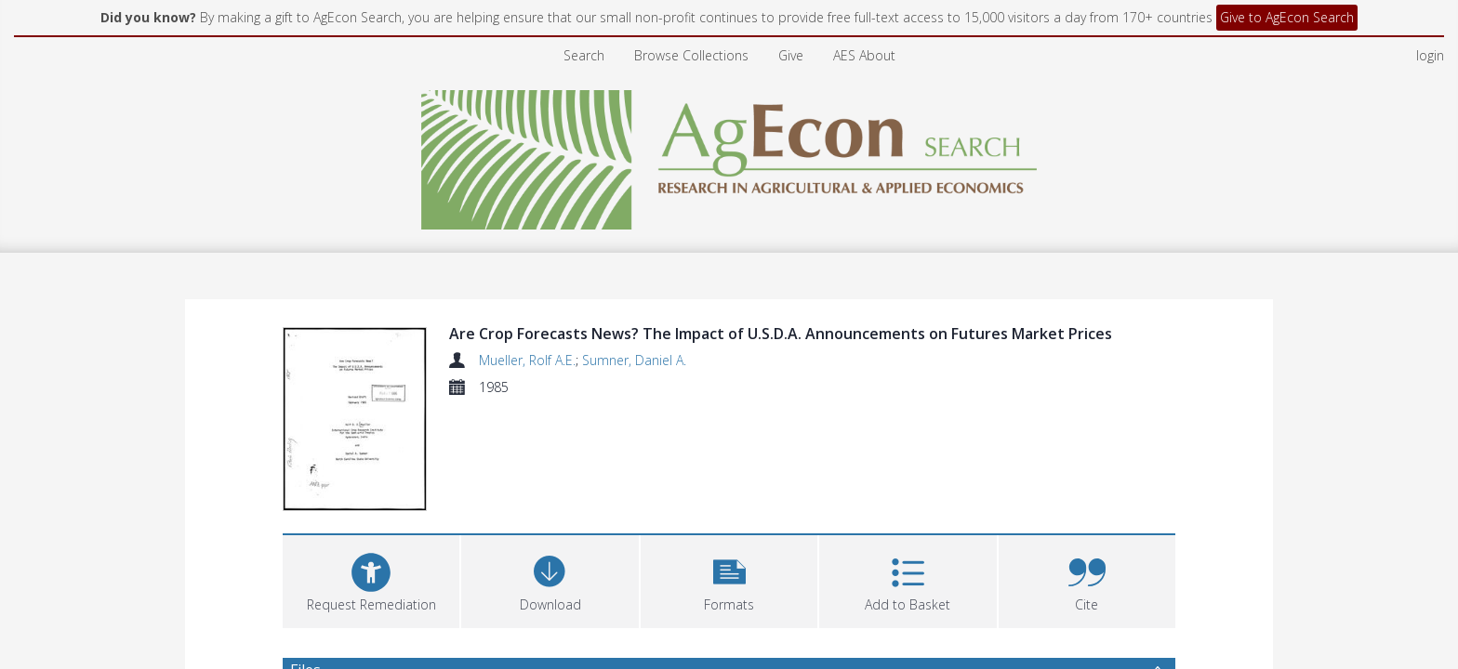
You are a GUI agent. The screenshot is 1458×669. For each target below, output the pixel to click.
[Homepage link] (729, 155)
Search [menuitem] (583, 55)
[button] (729, 579)
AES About (864, 55)
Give (790, 55)
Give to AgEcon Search (1287, 17)
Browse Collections (691, 55)
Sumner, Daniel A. (634, 360)
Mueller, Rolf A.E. (527, 360)
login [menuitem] (1430, 55)
